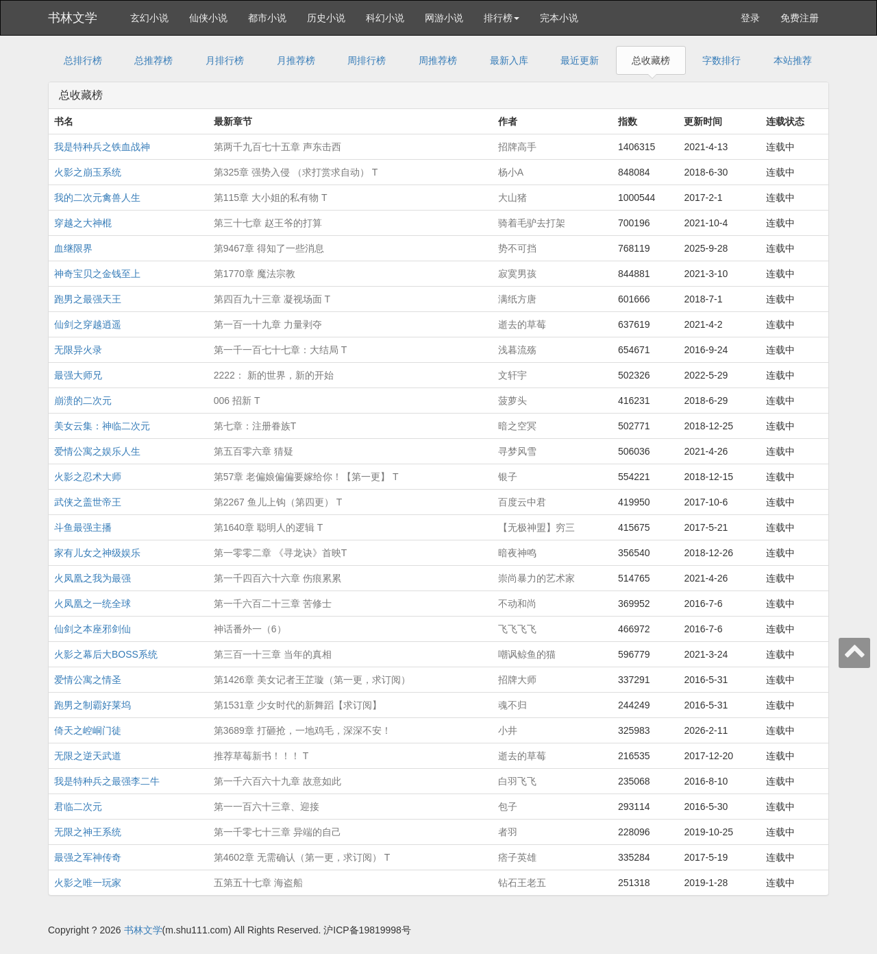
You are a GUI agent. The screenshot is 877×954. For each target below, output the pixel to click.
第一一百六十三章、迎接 (266, 806)
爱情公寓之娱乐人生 (97, 451)
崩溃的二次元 (83, 400)
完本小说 (559, 17)
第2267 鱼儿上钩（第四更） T (278, 502)
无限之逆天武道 (87, 755)
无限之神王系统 (87, 831)
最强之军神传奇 (87, 857)
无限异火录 (78, 349)
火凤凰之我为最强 (92, 578)
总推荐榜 (153, 60)
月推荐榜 (296, 60)
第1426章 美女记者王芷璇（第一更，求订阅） (312, 679)
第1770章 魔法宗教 (254, 273)
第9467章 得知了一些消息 (269, 248)
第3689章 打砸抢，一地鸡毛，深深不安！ (302, 730)
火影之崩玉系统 (87, 172)
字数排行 (721, 60)
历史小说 (326, 17)
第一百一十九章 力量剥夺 (268, 324)
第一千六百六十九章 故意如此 (277, 781)
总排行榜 (83, 60)
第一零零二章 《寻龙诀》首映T (280, 552)
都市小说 (267, 17)
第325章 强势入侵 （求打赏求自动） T (296, 172)
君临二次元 (78, 806)
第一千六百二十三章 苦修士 (273, 603)
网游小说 (444, 17)
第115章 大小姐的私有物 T (271, 197)
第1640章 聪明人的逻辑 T (268, 527)
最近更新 (579, 60)
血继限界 (73, 248)
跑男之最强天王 (87, 299)
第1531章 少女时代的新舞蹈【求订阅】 (298, 705)
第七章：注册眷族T (255, 425)
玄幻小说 (149, 17)
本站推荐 (793, 60)
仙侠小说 (208, 17)
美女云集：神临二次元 (102, 425)
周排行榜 (366, 60)
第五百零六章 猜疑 (253, 451)
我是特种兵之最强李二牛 (107, 781)
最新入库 (509, 60)
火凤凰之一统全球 (92, 603)
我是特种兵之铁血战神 (102, 146)
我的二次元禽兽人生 (97, 197)
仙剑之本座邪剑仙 (92, 628)
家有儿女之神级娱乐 (97, 552)
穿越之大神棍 (83, 222)
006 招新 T (237, 400)
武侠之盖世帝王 (87, 502)
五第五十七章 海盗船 (258, 882)
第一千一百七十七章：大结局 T (280, 349)
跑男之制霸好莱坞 (92, 705)
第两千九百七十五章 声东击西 (277, 146)
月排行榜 (225, 60)
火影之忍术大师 (87, 476)
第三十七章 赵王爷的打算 (268, 222)
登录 (750, 17)
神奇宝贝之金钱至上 (97, 273)
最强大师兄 (78, 375)
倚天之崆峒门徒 (87, 730)
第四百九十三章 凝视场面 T (272, 299)
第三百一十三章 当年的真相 (273, 654)
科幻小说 (385, 17)
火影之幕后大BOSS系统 (106, 654)
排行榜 (501, 17)
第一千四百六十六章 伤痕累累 (277, 578)
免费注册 (799, 17)
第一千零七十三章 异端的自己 (277, 831)
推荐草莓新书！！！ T (261, 755)
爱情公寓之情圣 (87, 679)
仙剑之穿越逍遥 (87, 324)
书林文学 (72, 18)
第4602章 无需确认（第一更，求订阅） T (302, 857)
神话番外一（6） (250, 628)
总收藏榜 (651, 60)
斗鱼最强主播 (83, 527)
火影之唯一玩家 (87, 882)
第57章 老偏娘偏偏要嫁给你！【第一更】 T (306, 476)
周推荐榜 (438, 60)
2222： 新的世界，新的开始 (274, 375)
